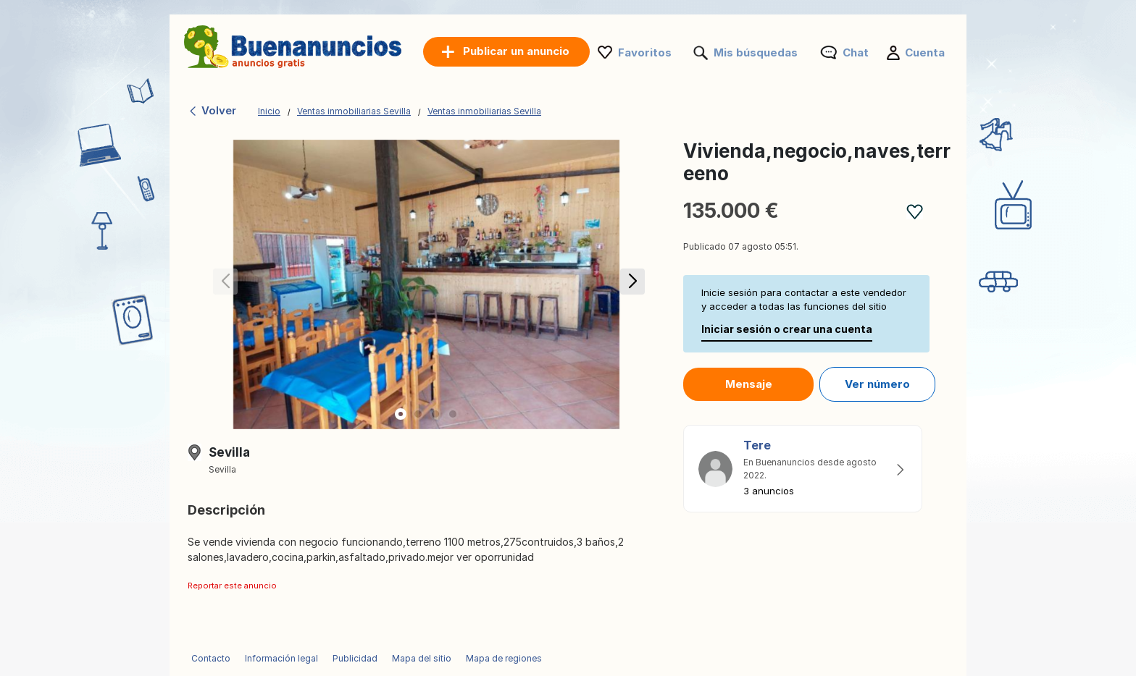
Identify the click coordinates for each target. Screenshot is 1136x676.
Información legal (281, 658)
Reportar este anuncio (232, 585)
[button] (630, 284)
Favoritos (645, 52)
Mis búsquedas (756, 52)
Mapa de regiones (504, 658)
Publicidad (355, 658)
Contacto (210, 658)
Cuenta (925, 52)
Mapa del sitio (421, 658)
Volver (212, 110)
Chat (856, 52)
